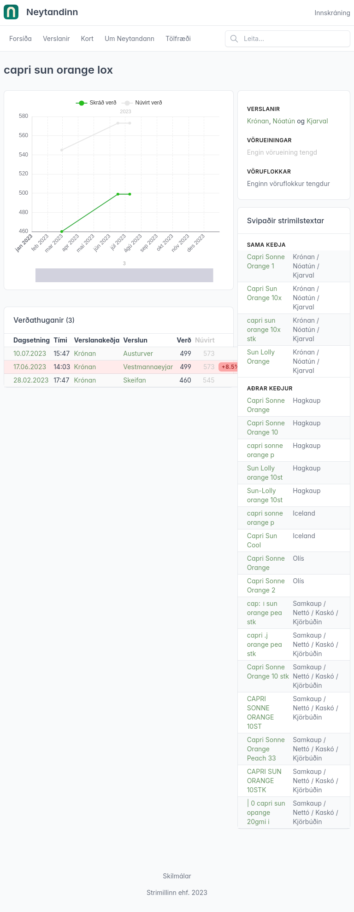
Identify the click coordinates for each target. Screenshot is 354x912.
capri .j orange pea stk (264, 644)
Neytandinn (41, 12)
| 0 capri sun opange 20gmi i (266, 812)
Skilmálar (177, 876)
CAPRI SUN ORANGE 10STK (264, 780)
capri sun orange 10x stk (264, 329)
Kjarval (317, 121)
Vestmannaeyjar (148, 367)
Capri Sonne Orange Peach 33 (266, 749)
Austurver (138, 353)
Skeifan (134, 380)
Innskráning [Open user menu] (332, 13)
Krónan (85, 353)
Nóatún (284, 121)
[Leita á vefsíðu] (287, 38)
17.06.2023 (29, 367)
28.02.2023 (31, 380)
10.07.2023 (29, 353)
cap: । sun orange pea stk (264, 612)
